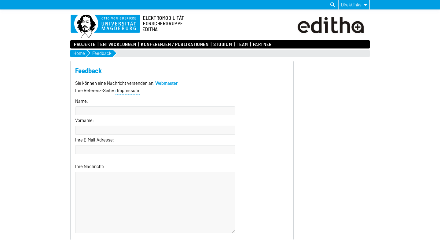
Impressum (128, 90)
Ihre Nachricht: (89, 166)
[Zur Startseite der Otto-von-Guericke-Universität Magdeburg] (105, 26)
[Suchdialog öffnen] (332, 5)
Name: (81, 101)
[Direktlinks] (354, 4)
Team (242, 44)
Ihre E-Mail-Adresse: (94, 140)
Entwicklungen (118, 44)
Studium (222, 44)
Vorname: (84, 120)
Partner (262, 44)
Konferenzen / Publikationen (174, 44)
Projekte (84, 44)
